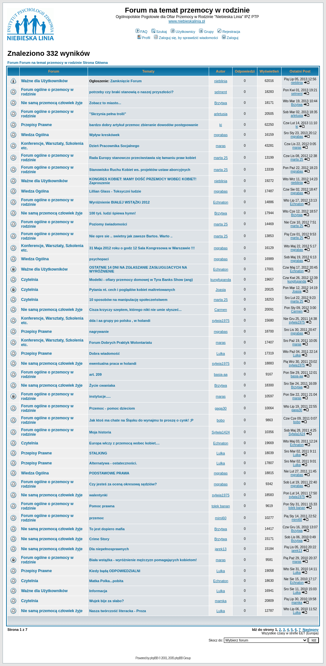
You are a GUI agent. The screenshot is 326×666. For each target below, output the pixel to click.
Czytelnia (29, 279)
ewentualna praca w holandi (112, 363)
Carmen (221, 310)
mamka (220, 601)
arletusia (220, 114)
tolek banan (221, 506)
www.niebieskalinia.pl (186, 21)
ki (220, 125)
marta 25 (220, 158)
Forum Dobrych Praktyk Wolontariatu (120, 342)
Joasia (221, 290)
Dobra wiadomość (104, 353)
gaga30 (221, 408)
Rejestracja (228, 32)
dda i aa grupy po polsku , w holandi (119, 321)
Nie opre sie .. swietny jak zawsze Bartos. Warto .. (130, 236)
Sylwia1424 (221, 432)
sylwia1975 (220, 321)
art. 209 (95, 374)
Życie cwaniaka (102, 385)
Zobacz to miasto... (105, 103)
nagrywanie (99, 331)
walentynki (98, 495)
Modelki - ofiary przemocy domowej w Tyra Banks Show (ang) (141, 280)
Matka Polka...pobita (106, 581)
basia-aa (220, 374)
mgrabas (221, 135)
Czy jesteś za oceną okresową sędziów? (123, 484)
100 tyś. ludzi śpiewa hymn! (112, 213)
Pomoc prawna (101, 506)
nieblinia (220, 81)
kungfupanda (220, 280)
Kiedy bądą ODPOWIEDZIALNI (114, 571)
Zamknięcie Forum (125, 81)
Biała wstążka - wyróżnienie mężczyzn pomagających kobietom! (143, 560)
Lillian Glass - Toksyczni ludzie (115, 191)
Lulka (220, 353)
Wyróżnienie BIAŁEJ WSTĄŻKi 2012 (119, 202)
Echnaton (220, 202)
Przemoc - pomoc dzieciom (112, 408)
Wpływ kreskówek (104, 135)
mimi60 (220, 518)
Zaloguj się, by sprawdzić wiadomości (186, 38)
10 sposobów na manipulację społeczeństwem (128, 300)
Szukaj (159, 32)
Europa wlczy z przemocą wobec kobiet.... (124, 443)
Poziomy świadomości (108, 224)
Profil (143, 38)
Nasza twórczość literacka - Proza (117, 611)
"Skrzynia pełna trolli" (107, 114)
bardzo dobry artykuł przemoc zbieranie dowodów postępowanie (143, 125)
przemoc (96, 518)
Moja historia (100, 432)
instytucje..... (100, 396)
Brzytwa (221, 103)
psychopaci (99, 259)
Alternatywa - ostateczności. (113, 463)
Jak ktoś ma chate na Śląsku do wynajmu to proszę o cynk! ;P (141, 420)
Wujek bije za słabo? (106, 601)
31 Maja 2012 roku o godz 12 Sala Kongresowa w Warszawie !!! (142, 248)
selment (221, 92)
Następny (310, 629)
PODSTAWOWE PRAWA (109, 473)
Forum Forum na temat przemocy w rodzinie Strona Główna (57, 63)
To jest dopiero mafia (107, 529)
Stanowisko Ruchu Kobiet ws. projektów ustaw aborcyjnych (139, 170)
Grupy (206, 32)
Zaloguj (230, 38)
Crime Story (99, 539)
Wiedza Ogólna (35, 135)
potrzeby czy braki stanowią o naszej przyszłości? (131, 92)
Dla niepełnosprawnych (109, 549)
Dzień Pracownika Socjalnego (114, 146)
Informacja (98, 591)
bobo (221, 420)
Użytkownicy (183, 32)
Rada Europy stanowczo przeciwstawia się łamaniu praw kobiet (142, 158)
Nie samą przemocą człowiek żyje (51, 103)
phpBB (154, 658)
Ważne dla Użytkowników (44, 81)
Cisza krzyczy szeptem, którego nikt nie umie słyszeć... (135, 310)
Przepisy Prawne (36, 125)
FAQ (142, 32)
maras (221, 146)
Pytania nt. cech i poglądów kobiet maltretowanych (132, 290)
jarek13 (220, 549)
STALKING (98, 453)
